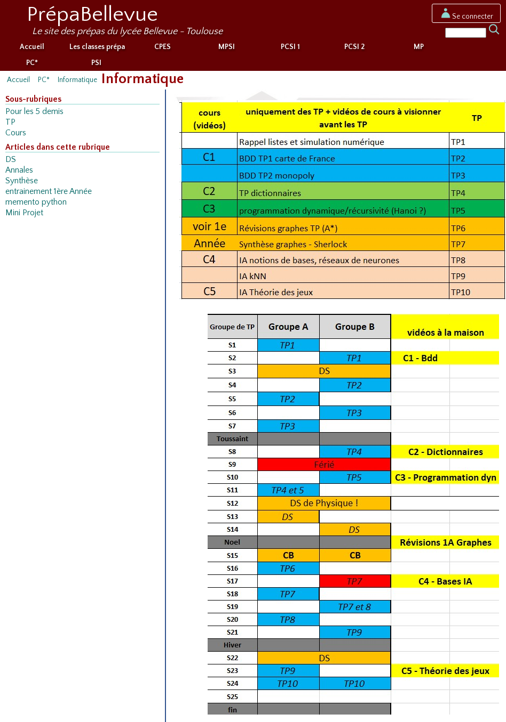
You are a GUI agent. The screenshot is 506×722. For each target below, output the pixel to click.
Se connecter (466, 16)
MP (419, 47)
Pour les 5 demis (34, 111)
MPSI (226, 47)
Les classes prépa (97, 47)
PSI (96, 63)
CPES (162, 47)
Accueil (32, 47)
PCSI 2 (354, 47)
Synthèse (21, 180)
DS (10, 159)
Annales (19, 170)
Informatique (77, 80)
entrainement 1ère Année (48, 191)
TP (10, 122)
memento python (36, 202)
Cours (15, 132)
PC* (32, 63)
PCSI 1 (290, 47)
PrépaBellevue (92, 14)
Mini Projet (24, 212)
